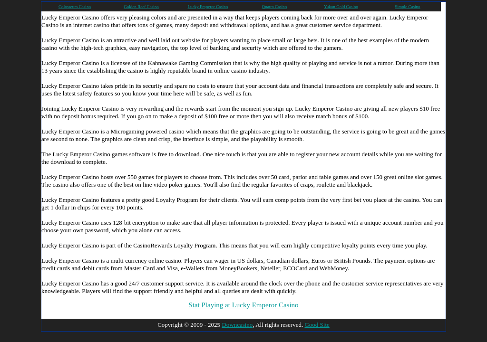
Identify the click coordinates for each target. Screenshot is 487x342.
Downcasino (237, 324)
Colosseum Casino (74, 6)
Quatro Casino (274, 6)
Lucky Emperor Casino (208, 6)
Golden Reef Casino (141, 6)
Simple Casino (407, 6)
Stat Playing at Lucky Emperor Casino (243, 305)
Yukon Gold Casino (341, 6)
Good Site (316, 324)
